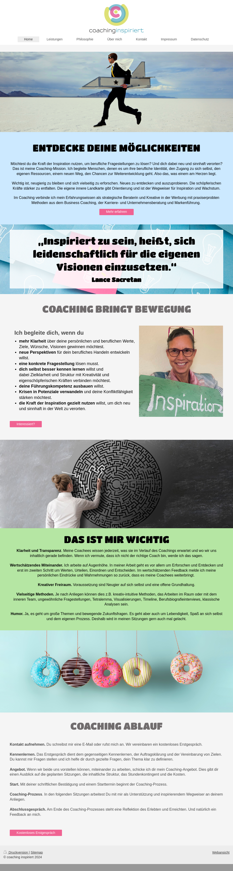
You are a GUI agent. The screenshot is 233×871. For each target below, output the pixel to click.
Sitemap (37, 852)
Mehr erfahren (116, 212)
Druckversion (16, 852)
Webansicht (221, 852)
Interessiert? (26, 424)
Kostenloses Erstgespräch (36, 833)
